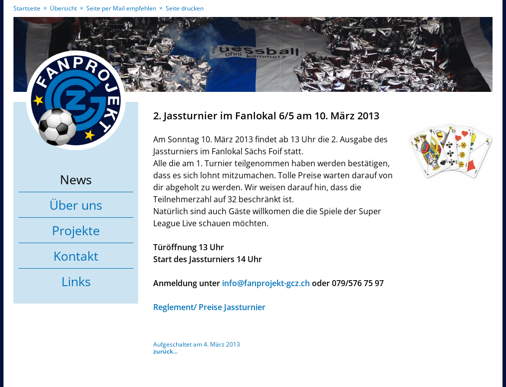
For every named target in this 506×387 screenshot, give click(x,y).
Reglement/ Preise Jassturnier (209, 307)
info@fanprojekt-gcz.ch (266, 283)
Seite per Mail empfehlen (121, 8)
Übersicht (63, 8)
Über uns (75, 204)
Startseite (26, 8)
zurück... (165, 351)
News (76, 179)
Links (76, 281)
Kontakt (75, 255)
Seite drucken (185, 8)
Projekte (76, 230)
